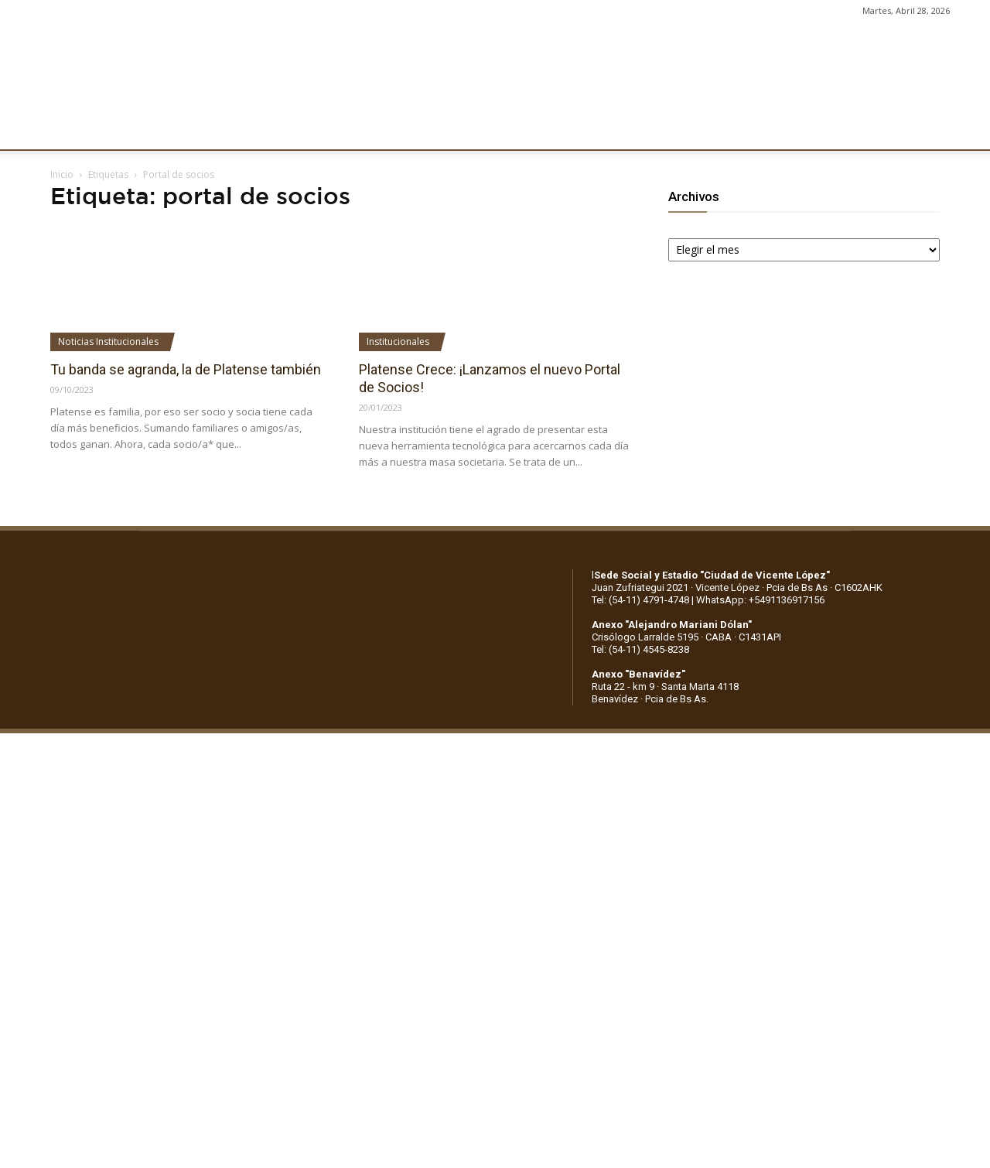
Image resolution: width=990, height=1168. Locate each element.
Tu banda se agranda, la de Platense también (185, 369)
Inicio (61, 174)
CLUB (65, 129)
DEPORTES (315, 129)
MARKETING (398, 129)
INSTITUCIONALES (150, 129)
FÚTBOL (241, 129)
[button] (963, 130)
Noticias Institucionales (108, 341)
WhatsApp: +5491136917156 (760, 600)
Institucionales (398, 341)
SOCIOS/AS (552, 129)
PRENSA (476, 129)
